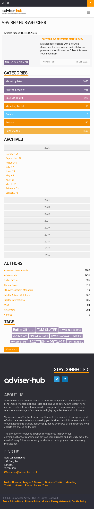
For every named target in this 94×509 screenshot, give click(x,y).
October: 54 (12, 154)
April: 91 (10, 180)
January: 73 (12, 192)
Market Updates (14, 81)
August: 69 (11, 162)
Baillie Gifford (11, 280)
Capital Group (11, 285)
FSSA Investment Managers (18, 290)
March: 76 (11, 184)
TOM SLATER (47, 330)
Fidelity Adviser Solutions (17, 295)
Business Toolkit (14, 98)
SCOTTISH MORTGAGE (47, 342)
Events (9, 114)
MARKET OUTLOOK (39, 336)
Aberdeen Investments (16, 270)
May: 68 (10, 175)
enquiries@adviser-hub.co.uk (20, 472)
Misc (6, 305)
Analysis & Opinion (16, 62)
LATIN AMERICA (75, 342)
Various (8, 314)
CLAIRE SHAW (20, 335)
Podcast (10, 122)
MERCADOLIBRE (18, 342)
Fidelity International (14, 300)
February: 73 (12, 188)
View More (11, 349)
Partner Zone (13, 131)
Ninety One (10, 310)
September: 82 (13, 158)
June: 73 (10, 171)
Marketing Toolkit (15, 106)
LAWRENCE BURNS (70, 330)
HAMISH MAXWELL (60, 336)
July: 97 (10, 167)
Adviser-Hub (10, 275)
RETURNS (77, 336)
